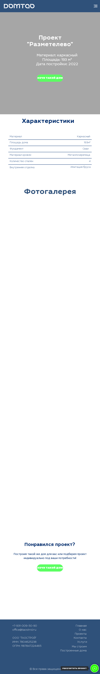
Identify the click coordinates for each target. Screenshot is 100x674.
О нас (83, 630)
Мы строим (79, 647)
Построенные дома (73, 651)
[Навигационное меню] (95, 6)
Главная (81, 626)
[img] (57, 661)
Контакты (80, 638)
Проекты (81, 634)
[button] (50, 78)
